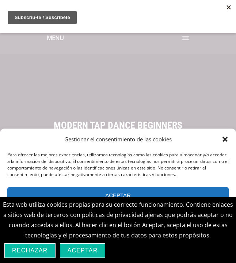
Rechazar (30, 250)
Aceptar (118, 195)
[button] (225, 139)
